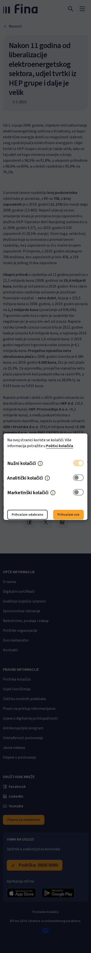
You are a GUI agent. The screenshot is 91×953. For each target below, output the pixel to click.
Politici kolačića (59, 445)
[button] (40, 463)
